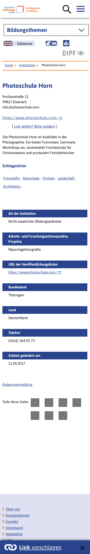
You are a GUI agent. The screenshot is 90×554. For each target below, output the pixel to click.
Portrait (48, 178)
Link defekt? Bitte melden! (34, 126)
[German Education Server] (19, 43)
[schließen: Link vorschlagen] (82, 548)
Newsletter (14, 534)
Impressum (14, 528)
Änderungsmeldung (17, 384)
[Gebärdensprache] (51, 43)
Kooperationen (18, 515)
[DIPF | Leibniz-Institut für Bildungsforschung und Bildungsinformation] (74, 53)
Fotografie (11, 178)
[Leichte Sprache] (66, 43)
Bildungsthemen (27, 30)
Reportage (31, 178)
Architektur (11, 186)
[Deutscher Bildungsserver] (21, 9)
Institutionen (27, 65)
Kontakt (12, 521)
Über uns (13, 509)
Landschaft (66, 178)
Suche (9, 65)
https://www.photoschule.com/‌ (32, 272)
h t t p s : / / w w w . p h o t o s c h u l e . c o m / (32, 118)
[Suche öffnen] (67, 10)
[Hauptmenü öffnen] (81, 9)
